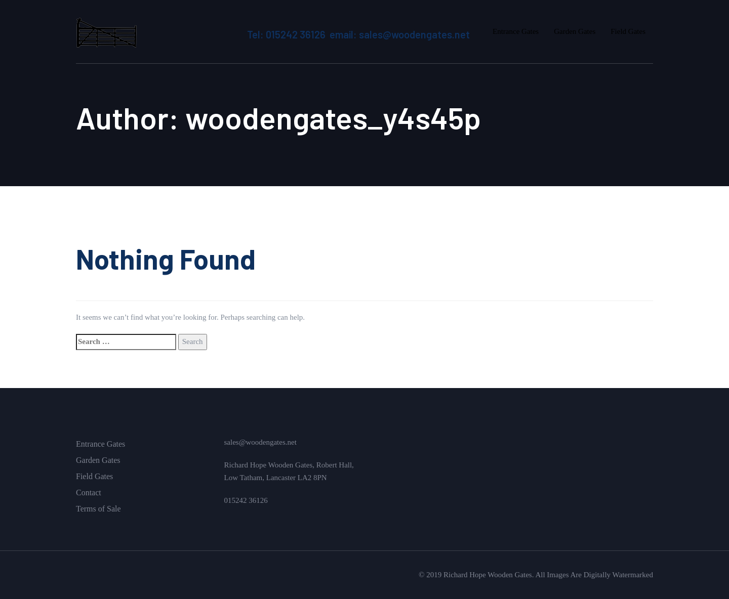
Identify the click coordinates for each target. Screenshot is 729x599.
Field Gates (94, 476)
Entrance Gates (100, 444)
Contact (88, 492)
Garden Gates (98, 460)
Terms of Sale (98, 508)
